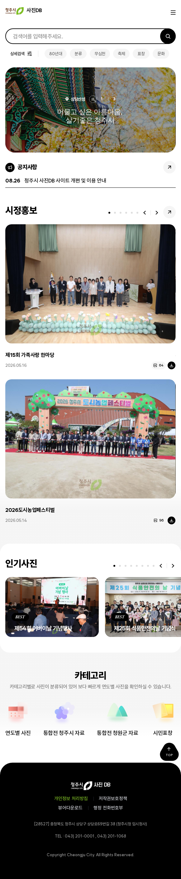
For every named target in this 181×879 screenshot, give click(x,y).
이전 (144, 213)
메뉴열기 (172, 13)
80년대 (55, 53)
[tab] (109, 213)
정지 (93, 99)
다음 (157, 213)
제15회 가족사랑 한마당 (30, 355)
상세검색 (17, 53)
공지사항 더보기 (169, 167)
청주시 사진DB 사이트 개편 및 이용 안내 (65, 180)
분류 (78, 53)
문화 (160, 53)
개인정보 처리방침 (71, 798)
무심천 (99, 53)
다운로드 (171, 365)
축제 (121, 53)
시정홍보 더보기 (169, 212)
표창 (141, 53)
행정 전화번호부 (108, 808)
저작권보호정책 (113, 798)
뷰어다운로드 (70, 808)
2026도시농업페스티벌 (30, 510)
